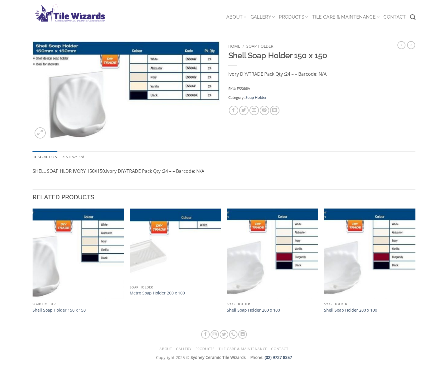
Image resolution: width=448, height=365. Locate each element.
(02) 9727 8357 (278, 357)
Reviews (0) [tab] (72, 157)
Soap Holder (259, 46)
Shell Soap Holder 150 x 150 (59, 310)
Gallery (263, 17)
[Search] (412, 17)
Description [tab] (45, 157)
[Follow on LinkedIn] (242, 334)
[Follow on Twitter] (224, 334)
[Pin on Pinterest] (264, 110)
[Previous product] (411, 45)
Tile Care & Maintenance (346, 17)
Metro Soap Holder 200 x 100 (157, 293)
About (236, 17)
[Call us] (233, 334)
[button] (40, 133)
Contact (394, 17)
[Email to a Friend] (254, 110)
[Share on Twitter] (244, 110)
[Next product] (401, 45)
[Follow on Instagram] (215, 334)
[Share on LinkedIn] (274, 110)
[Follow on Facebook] (205, 334)
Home (234, 46)
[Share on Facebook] (233, 110)
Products (293, 17)
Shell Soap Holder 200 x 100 (253, 310)
